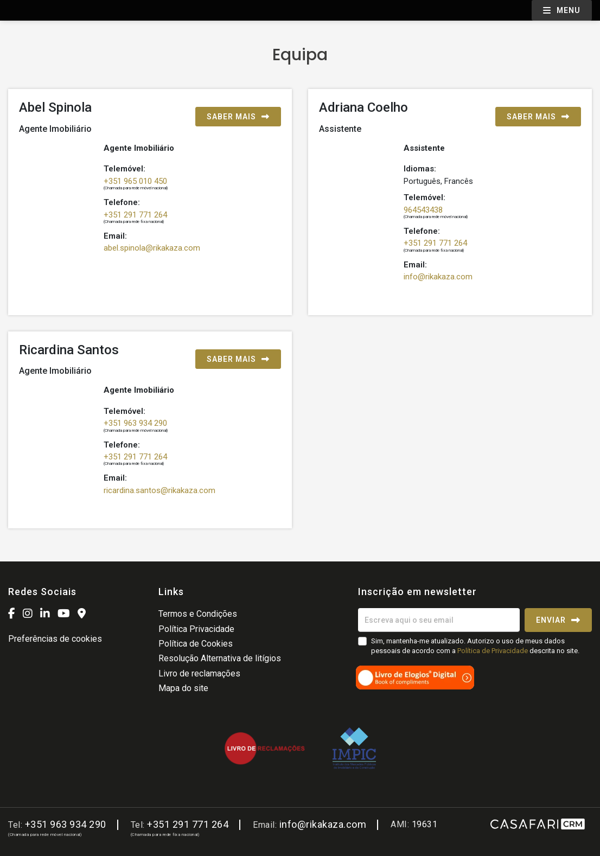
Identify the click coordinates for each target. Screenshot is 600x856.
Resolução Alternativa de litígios (219, 658)
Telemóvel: (124, 169)
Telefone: (122, 202)
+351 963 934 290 (135, 423)
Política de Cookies (195, 643)
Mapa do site (183, 688)
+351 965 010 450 (135, 181)
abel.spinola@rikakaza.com (152, 248)
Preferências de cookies (55, 639)
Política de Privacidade (493, 651)
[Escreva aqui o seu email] (439, 620)
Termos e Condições (197, 614)
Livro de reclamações (199, 673)
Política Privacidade (196, 629)
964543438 (423, 210)
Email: (115, 236)
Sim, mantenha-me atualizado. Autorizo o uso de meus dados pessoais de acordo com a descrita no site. (475, 646)
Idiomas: (420, 169)
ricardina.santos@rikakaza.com (159, 490)
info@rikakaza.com (438, 277)
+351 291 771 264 (135, 215)
